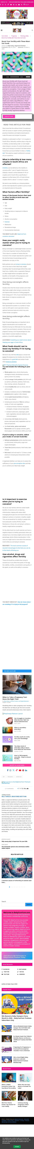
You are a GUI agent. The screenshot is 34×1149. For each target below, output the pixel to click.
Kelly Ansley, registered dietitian (17, 45)
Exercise (7, 222)
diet (17, 355)
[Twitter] (5, 5)
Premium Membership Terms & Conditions (15, 1102)
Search (4, 882)
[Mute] (24, 77)
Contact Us (4, 2)
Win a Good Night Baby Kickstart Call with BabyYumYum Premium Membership (20, 1040)
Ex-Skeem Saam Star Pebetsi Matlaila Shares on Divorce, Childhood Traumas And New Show (22, 1019)
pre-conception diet (19, 463)
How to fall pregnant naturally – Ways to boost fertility (22, 737)
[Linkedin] (16, 5)
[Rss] (21, 5)
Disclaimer (17, 1101)
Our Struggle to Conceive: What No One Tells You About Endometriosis (22, 700)
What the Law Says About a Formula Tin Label (24, 1067)
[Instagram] (2, 5)
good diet (15, 359)
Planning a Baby (24, 36)
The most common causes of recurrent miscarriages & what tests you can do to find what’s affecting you (16, 538)
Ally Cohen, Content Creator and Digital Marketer (16, 682)
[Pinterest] (13, 5)
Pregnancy (14, 36)
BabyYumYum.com (19, 1100)
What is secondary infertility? (20, 709)
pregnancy (10, 757)
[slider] (14, 76)
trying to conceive (21, 264)
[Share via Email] (27, 769)
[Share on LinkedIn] (25, 769)
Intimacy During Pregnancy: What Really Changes (23, 1085)
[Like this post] (19, 769)
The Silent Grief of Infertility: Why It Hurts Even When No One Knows (22, 728)
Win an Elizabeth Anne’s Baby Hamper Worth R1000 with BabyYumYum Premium (22, 1008)
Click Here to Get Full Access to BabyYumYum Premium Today (15, 937)
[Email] (19, 5)
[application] (17, 77)
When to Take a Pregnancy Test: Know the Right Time (15, 679)
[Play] (5, 77)
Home (6, 36)
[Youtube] (11, 5)
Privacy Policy (10, 1101)
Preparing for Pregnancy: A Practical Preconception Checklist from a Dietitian (21, 1029)
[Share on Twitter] (22, 769)
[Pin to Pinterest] (24, 769)
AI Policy (22, 1101)
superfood (19, 757)
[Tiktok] (8, 5)
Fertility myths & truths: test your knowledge (22, 718)
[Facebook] (0, 5)
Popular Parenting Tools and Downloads (21, 2)
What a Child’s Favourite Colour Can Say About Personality (9, 1067)
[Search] (32, 30)
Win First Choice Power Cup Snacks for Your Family (9, 1085)
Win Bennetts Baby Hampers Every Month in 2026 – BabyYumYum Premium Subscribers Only (16, 999)
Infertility (5, 168)
